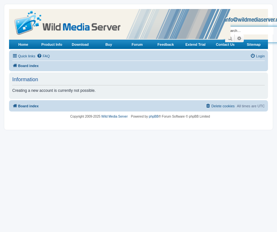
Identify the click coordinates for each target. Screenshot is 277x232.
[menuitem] (43, 56)
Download (80, 44)
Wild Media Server (114, 116)
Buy (108, 44)
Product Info (51, 44)
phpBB (154, 116)
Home (23, 44)
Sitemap (254, 44)
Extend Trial (195, 44)
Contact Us (225, 44)
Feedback (166, 44)
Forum (137, 44)
